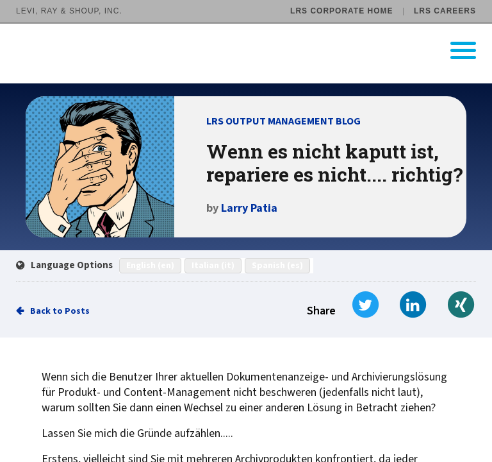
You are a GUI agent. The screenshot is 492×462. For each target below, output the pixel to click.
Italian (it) (213, 265)
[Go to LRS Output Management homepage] (254, 50)
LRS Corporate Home (341, 10)
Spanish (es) (277, 265)
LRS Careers (445, 10)
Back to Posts (60, 311)
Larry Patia (249, 208)
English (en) (150, 265)
